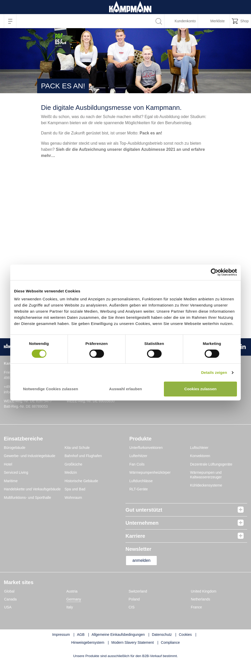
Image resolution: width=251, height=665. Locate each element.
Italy (69, 607)
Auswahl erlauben (125, 389)
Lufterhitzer (138, 456)
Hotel (8, 464)
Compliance (170, 642)
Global (9, 591)
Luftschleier (199, 448)
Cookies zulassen (200, 389)
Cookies (185, 634)
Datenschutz (162, 634)
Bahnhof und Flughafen (83, 456)
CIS (131, 607)
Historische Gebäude (81, 481)
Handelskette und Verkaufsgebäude (32, 489)
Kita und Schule (77, 448)
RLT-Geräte (138, 489)
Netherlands (200, 599)
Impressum (61, 634)
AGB (81, 634)
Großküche (73, 464)
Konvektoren (200, 456)
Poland (134, 599)
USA (8, 607)
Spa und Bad (75, 489)
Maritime (11, 481)
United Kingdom (203, 591)
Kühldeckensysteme (206, 485)
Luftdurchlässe (141, 481)
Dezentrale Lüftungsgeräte (211, 464)
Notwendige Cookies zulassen (50, 389)
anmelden (141, 560)
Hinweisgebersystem (87, 642)
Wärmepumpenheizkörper (150, 472)
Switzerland (138, 591)
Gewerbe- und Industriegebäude (29, 456)
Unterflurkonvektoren (146, 448)
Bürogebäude (14, 448)
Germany (73, 599)
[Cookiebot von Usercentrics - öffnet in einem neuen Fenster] (214, 272)
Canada (10, 599)
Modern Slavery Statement (132, 642)
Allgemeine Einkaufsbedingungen (118, 634)
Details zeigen (214, 372)
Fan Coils (136, 464)
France (196, 607)
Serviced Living (16, 472)
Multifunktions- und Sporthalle (27, 497)
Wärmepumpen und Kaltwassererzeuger (206, 474)
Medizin (71, 472)
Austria (72, 591)
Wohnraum (73, 497)
